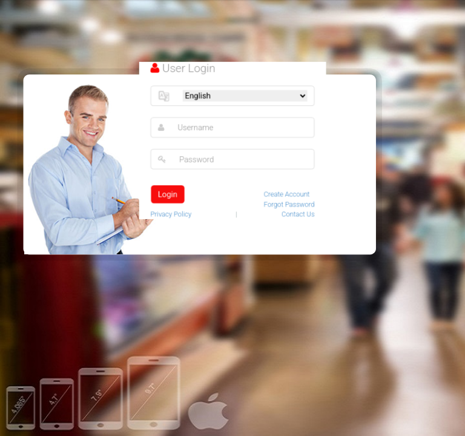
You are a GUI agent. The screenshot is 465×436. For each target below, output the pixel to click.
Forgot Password (287, 202)
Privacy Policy (173, 212)
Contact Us (296, 212)
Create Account (285, 192)
